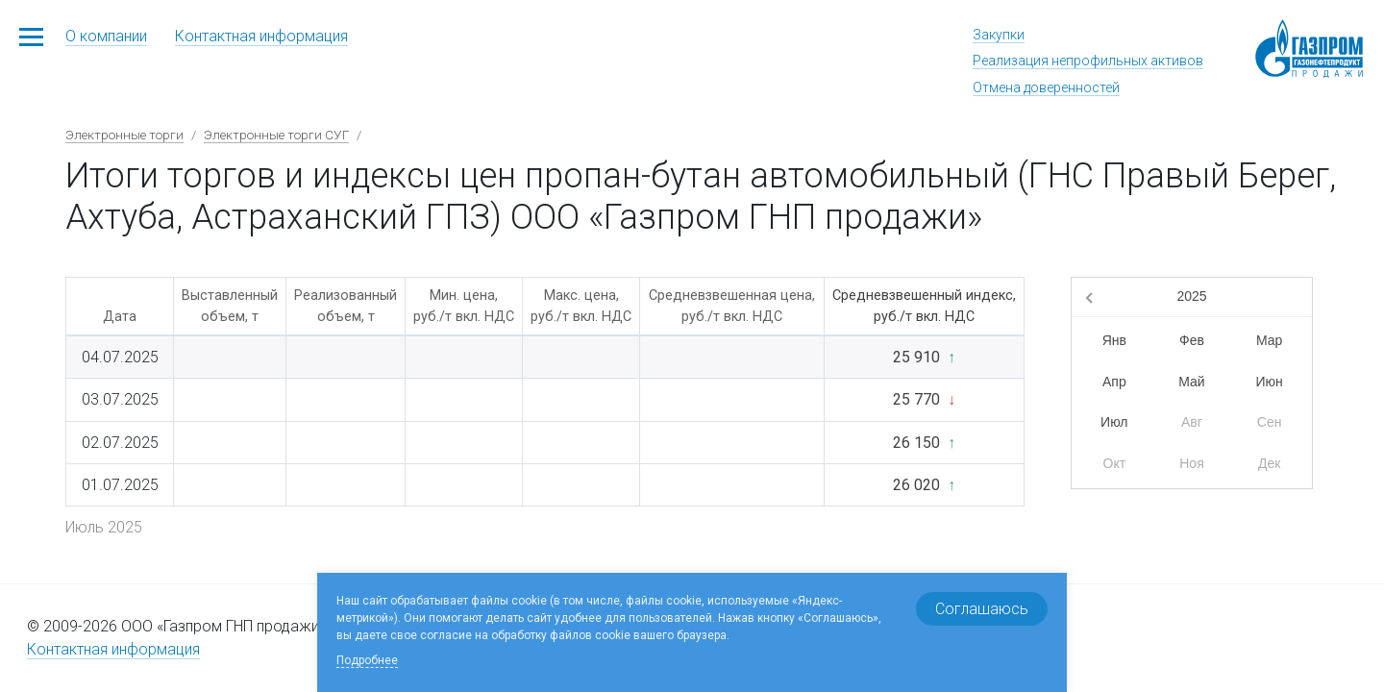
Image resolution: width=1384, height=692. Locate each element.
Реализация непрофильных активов (1088, 60)
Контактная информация (261, 36)
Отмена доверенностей (1046, 87)
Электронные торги (124, 134)
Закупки (999, 34)
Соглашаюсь (981, 609)
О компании (106, 36)
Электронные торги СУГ (276, 134)
